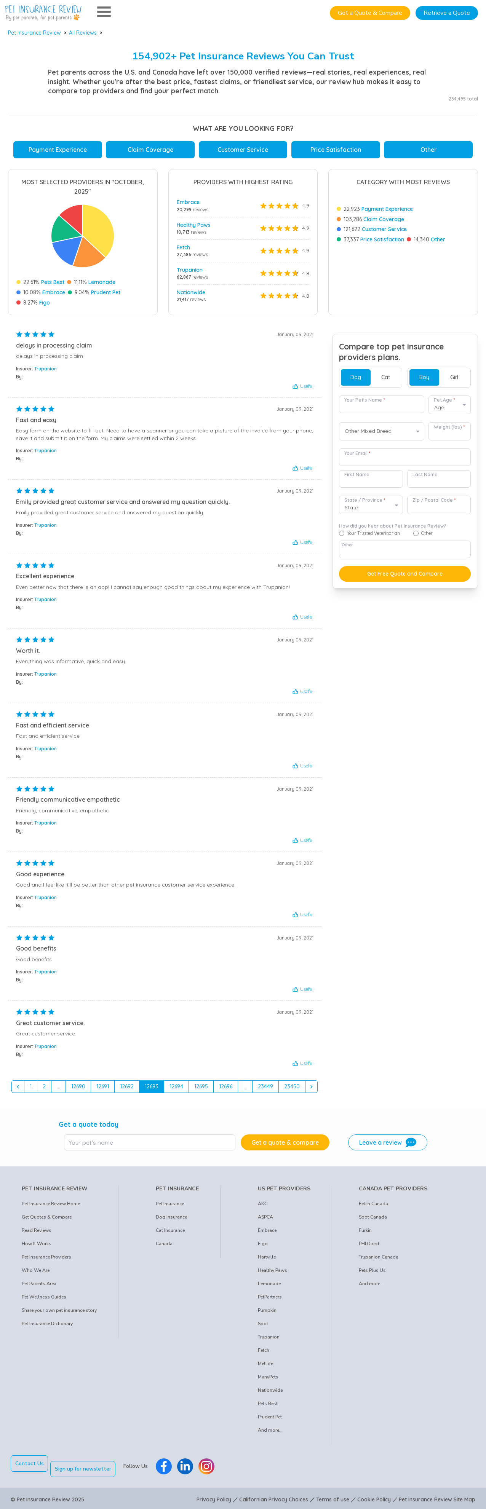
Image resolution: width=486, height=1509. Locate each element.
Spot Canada (373, 1220)
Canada (164, 1246)
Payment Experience (58, 149)
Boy (424, 379)
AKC (262, 1206)
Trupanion (190, 269)
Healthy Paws (194, 225)
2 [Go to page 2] (44, 1089)
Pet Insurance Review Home (51, 1206)
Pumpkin (267, 1313)
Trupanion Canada (378, 1260)
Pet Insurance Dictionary (47, 1326)
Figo (44, 302)
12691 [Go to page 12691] (102, 1089)
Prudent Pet (105, 292)
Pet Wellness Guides (44, 1300)
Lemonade (101, 282)
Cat (385, 379)
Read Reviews (36, 1233)
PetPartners (270, 1300)
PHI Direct (369, 1246)
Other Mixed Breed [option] (368, 434)
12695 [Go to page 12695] (201, 1089)
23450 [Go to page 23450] (292, 1089)
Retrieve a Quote (447, 13)
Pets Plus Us (372, 1273)
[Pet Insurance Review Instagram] (212, 1466)
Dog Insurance (171, 1220)
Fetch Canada (373, 1206)
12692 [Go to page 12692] (127, 1089)
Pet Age (444, 402)
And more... (270, 1433)
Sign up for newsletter (89, 1466)
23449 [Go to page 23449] (265, 1089)
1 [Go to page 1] (31, 1089)
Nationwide (191, 292)
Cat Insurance (170, 1233)
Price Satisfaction (335, 149)
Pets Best (52, 282)
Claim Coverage (150, 149)
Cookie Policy (374, 1496)
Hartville (267, 1260)
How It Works (36, 1246)
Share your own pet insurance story (59, 1313)
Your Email (357, 456)
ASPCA (265, 1220)
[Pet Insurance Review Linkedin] (191, 1466)
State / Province (364, 503)
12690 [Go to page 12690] (78, 1089)
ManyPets (268, 1380)
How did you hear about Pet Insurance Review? (392, 529)
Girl (454, 379)
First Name (356, 477)
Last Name (425, 477)
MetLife (265, 1366)
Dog (355, 379)
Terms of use (332, 1496)
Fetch (183, 247)
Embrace (53, 292)
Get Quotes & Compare (47, 1220)
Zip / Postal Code (434, 503)
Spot (263, 1326)
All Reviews (83, 32)
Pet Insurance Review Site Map (437, 1496)
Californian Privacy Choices (273, 1496)
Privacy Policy (214, 1496)
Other (428, 149)
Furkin (365, 1233)
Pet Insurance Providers (46, 1260)
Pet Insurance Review (34, 32)
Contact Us (29, 1466)
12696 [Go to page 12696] (225, 1089)
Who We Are (36, 1273)
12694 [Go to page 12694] (176, 1089)
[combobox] (381, 434)
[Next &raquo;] (311, 1089)
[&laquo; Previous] (17, 1089)
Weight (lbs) (449, 429)
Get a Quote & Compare (370, 13)
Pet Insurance (170, 1206)
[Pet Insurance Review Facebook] (169, 1466)
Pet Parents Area (39, 1286)
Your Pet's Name (364, 402)
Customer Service (242, 149)
